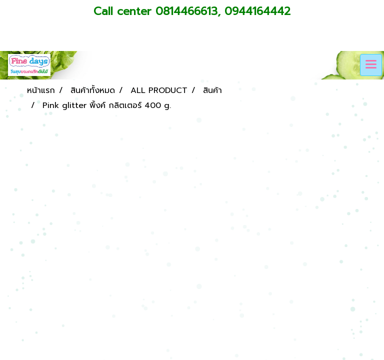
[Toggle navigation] (371, 65)
